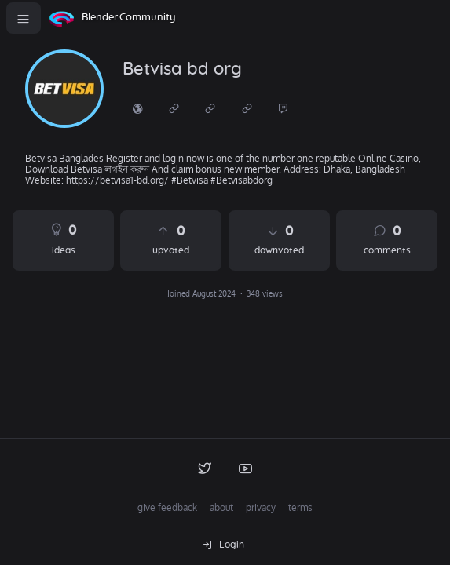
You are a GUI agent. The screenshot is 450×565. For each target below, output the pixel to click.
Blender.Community (129, 18)
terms (300, 507)
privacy (261, 507)
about (221, 507)
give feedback (167, 507)
